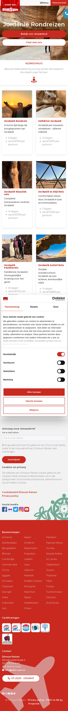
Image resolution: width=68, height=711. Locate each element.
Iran (4, 608)
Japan (27, 537)
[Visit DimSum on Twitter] (14, 693)
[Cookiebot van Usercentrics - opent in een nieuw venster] (53, 299)
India (5, 597)
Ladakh (28, 559)
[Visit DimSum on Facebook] (5, 509)
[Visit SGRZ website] (16, 627)
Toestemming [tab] (12, 307)
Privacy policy (10, 496)
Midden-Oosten (33, 581)
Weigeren (34, 410)
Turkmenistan (54, 592)
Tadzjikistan (53, 564)
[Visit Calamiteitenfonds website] (36, 627)
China (5, 570)
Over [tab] (56, 307)
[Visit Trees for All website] (45, 627)
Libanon (29, 570)
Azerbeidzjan (9, 542)
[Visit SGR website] (7, 627)
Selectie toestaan (34, 401)
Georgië (6, 592)
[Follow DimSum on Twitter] (16, 509)
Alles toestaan (34, 392)
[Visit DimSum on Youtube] (9, 693)
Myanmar (29, 592)
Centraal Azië (9, 564)
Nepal (27, 597)
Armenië (7, 537)
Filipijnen (7, 586)
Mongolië (29, 586)
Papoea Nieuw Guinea (54, 545)
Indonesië (8, 603)
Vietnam (51, 597)
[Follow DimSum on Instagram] (21, 509)
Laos (26, 564)
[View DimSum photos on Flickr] (10, 509)
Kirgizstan (30, 553)
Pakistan (51, 537)
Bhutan (6, 553)
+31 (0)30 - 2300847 (21, 678)
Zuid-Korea (52, 603)
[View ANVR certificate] (26, 627)
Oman (27, 608)
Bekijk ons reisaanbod (34, 34)
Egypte (6, 575)
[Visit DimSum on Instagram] (6, 693)
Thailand (51, 575)
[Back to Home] (10, 6)
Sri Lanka (51, 559)
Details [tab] (34, 307)
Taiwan (50, 570)
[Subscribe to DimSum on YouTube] (26, 509)
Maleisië (29, 575)
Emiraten (7, 581)
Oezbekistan (31, 603)
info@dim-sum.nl (13, 670)
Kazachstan (30, 548)
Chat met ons (34, 42)
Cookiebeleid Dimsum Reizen (19, 492)
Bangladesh (9, 548)
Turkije (50, 586)
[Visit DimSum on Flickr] (12, 693)
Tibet (49, 581)
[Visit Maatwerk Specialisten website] (7, 638)
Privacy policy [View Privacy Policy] (36, 700)
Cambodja (8, 559)
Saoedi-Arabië (54, 553)
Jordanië (29, 542)
